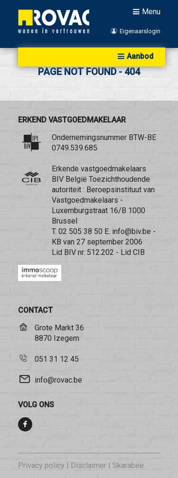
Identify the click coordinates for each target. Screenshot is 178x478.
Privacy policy (41, 465)
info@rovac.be (58, 379)
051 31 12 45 (57, 359)
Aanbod (134, 56)
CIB (139, 252)
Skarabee (128, 465)
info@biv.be (131, 231)
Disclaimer (88, 465)
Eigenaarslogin (134, 31)
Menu (145, 11)
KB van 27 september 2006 (97, 241)
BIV (70, 252)
